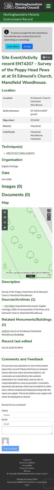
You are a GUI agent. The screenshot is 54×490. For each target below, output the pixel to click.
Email (4, 419)
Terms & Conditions (27, 463)
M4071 (5, 331)
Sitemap (27, 471)
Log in (27, 485)
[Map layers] (5, 212)
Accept (27, 46)
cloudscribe (42, 482)
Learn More (13, 46)
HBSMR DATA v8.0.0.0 (26, 482)
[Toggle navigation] (48, 6)
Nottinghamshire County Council (34, 473)
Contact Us (27, 460)
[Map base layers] (5, 217)
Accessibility (27, 465)
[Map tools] (5, 227)
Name (5, 410)
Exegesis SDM (31, 479)
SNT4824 (10, 306)
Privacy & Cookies (27, 468)
